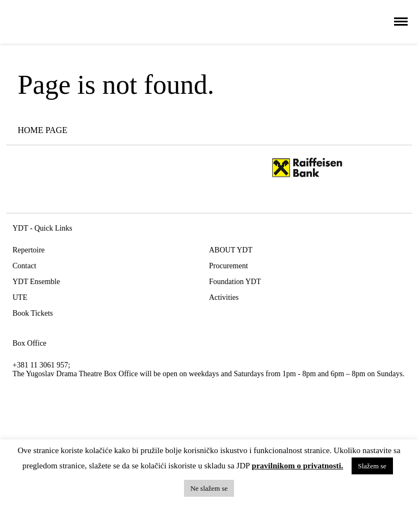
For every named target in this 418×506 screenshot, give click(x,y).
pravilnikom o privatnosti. (297, 466)
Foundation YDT (235, 282)
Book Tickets (33, 313)
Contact (24, 266)
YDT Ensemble (36, 282)
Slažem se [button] (372, 466)
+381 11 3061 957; (41, 365)
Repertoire (29, 250)
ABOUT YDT (231, 250)
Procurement (228, 266)
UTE (20, 297)
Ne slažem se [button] (209, 488)
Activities (223, 297)
